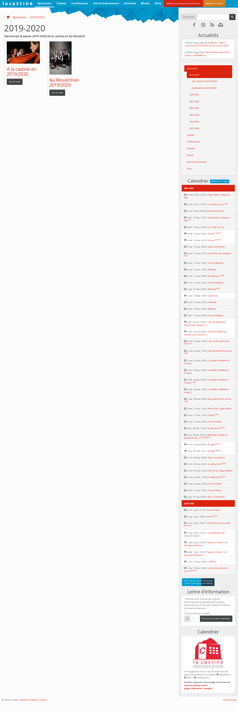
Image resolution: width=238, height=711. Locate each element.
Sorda (211, 415)
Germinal (213, 295)
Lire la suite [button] (14, 81)
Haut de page (229, 699)
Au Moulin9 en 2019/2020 (64, 82)
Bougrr (211, 444)
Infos (158, 3)
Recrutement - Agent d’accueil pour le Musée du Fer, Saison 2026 (206, 44)
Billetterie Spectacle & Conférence (183, 3)
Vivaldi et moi (213, 428)
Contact (43, 699)
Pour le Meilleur (216, 262)
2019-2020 (37, 17)
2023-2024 (194, 114)
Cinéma (61, 3)
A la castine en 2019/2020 (21, 71)
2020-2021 (194, 94)
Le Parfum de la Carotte (219, 522)
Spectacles (44, 3)
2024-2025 (194, 121)
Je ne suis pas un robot (197, 613)
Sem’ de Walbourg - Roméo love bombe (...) (205, 323)
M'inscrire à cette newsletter (216, 618)
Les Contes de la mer (218, 341)
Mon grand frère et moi (220, 350)
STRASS (212, 561)
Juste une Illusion (215, 210)
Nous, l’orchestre (216, 457)
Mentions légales (29, 699)
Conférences (79, 3)
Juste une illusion (216, 246)
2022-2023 (194, 108)
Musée (145, 3)
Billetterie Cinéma (214, 3)
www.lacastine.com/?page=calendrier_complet (198, 687)
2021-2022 (194, 101)
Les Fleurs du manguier (219, 253)
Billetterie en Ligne (219, 181)
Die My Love (214, 275)
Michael (212, 269)
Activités (130, 3)
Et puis (211, 233)
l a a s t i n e (17, 3)
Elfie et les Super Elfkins (220, 408)
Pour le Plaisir (215, 421)
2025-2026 (194, 128)
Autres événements (106, 3)
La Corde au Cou (215, 204)
